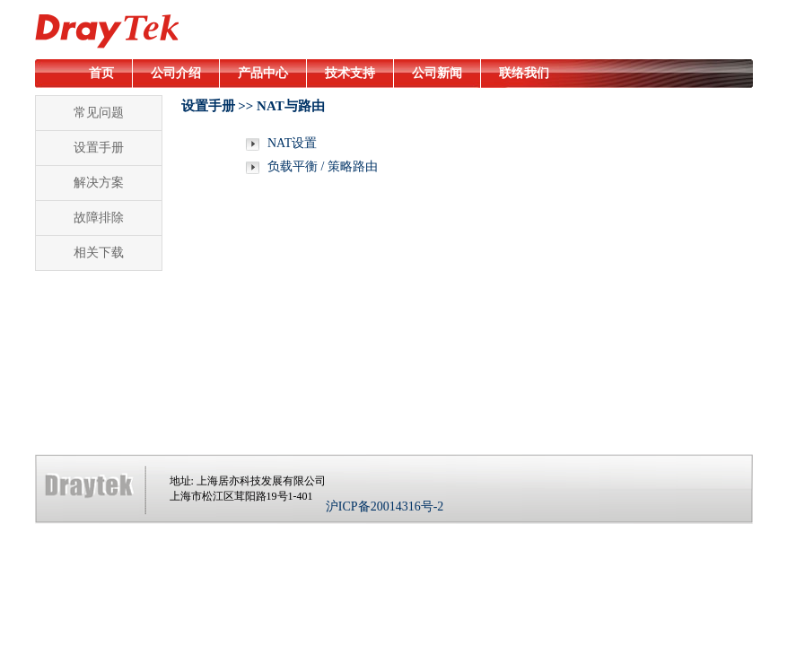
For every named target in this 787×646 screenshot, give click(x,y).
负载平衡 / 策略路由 (321, 166)
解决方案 (99, 182)
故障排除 (99, 217)
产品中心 (263, 73)
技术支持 (350, 73)
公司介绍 (176, 73)
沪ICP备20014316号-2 (384, 506)
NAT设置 (291, 143)
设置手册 (99, 147)
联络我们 (524, 73)
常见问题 (99, 112)
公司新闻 (437, 73)
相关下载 (99, 252)
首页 (101, 73)
